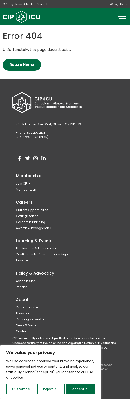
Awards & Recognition (32, 228)
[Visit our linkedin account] (43, 158)
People (21, 313)
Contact (42, 4)
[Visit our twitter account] (27, 158)
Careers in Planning (30, 222)
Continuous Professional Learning (41, 254)
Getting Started (27, 216)
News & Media (24, 4)
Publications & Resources (35, 248)
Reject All (51, 389)
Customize (21, 389)
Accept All (80, 389)
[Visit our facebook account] (19, 158)
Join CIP (22, 183)
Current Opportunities (32, 210)
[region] (50, 372)
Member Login (26, 189)
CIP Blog (8, 4)
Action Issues (25, 281)
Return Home (22, 64)
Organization (25, 307)
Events (20, 260)
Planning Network (29, 319)
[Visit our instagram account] (35, 158)
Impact (21, 287)
